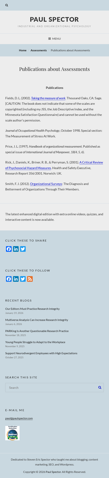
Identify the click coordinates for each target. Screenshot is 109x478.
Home (23, 50)
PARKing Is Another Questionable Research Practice (37, 331)
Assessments (39, 50)
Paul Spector (54, 19)
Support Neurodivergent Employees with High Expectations (41, 353)
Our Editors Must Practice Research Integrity (32, 308)
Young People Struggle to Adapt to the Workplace (35, 342)
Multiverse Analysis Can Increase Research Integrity (36, 319)
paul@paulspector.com (19, 418)
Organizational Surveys (46, 184)
